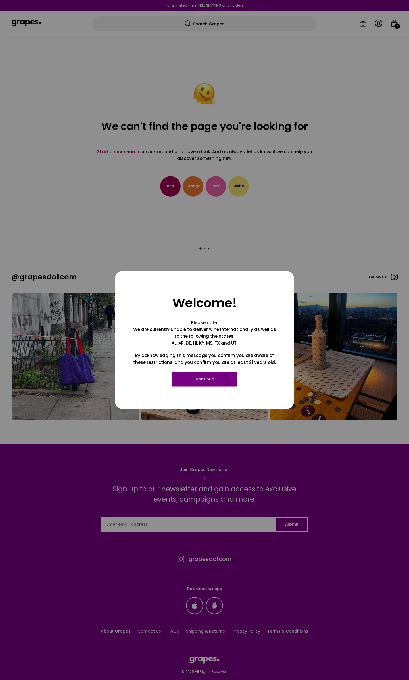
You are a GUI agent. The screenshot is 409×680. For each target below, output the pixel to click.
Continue (204, 379)
